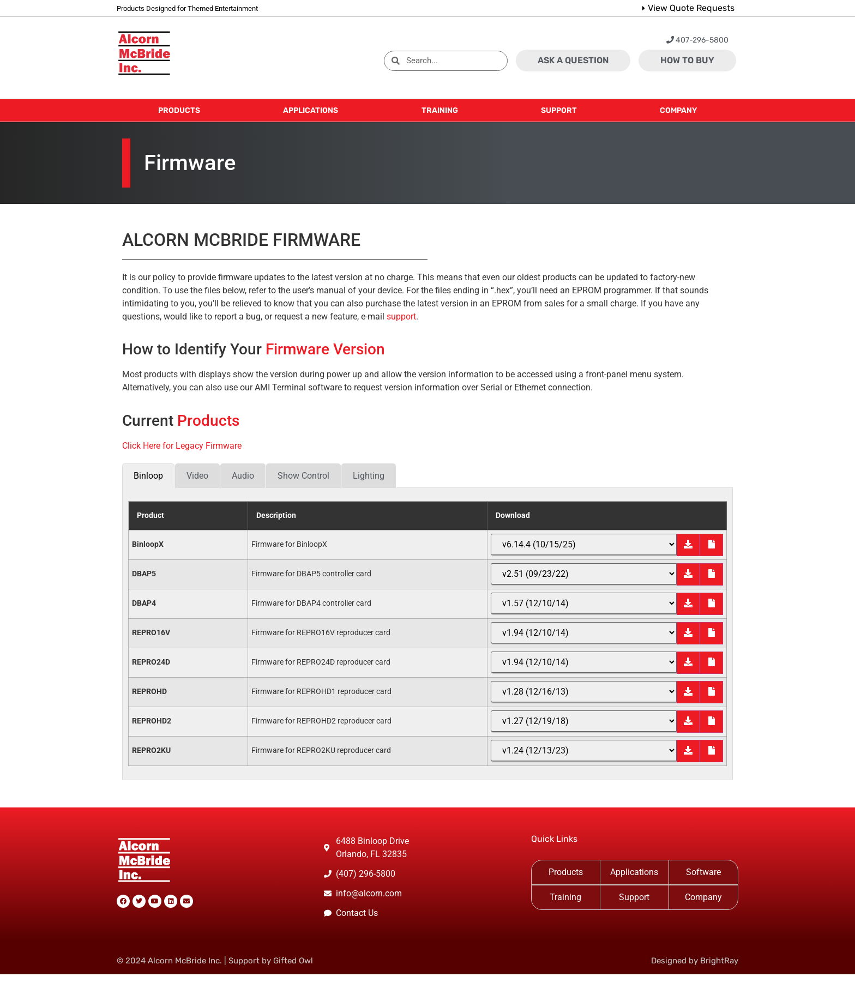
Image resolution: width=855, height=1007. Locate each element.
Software (703, 872)
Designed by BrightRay (694, 961)
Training (565, 897)
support (401, 316)
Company (703, 897)
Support (634, 897)
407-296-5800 (697, 40)
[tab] (148, 475)
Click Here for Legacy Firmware (182, 446)
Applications (634, 872)
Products (566, 872)
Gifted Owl (293, 961)
